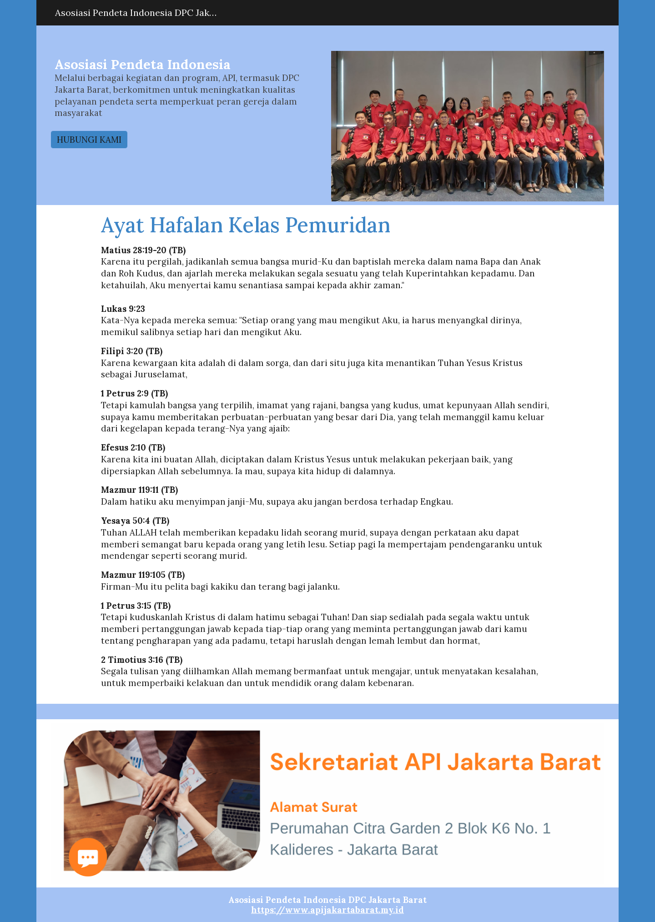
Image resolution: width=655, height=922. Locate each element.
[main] (187, 91)
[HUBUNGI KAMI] (89, 139)
